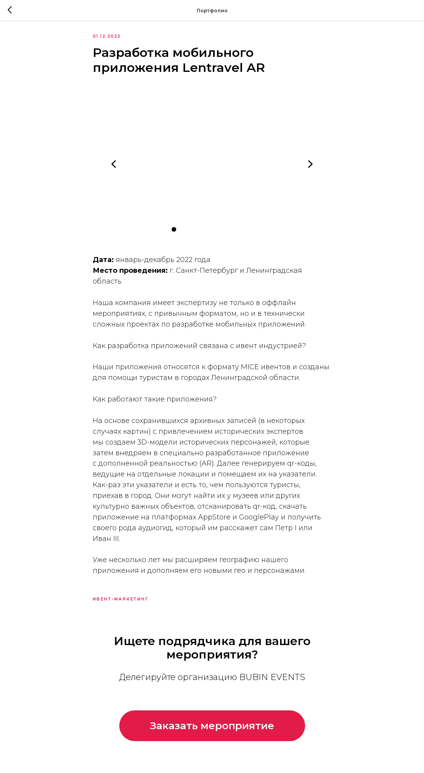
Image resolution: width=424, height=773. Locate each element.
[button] (212, 734)
